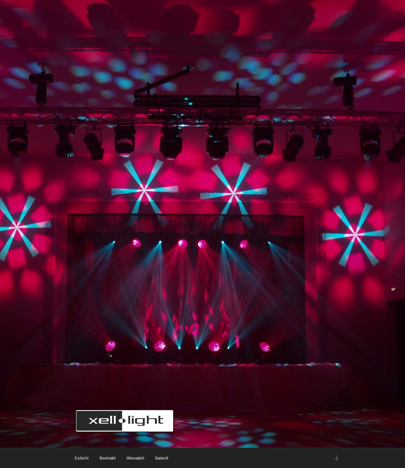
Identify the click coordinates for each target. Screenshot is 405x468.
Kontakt (108, 458)
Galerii (161, 458)
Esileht (82, 458)
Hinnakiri (135, 458)
